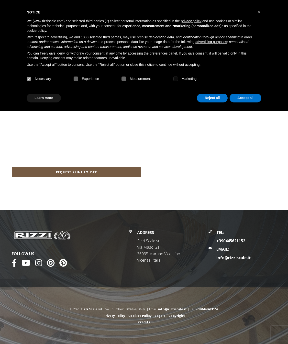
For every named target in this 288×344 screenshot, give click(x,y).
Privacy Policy (114, 315)
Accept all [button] (245, 98)
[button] (259, 12)
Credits (144, 322)
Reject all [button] (212, 98)
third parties (112, 37)
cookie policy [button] (36, 31)
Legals (160, 315)
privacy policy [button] (191, 21)
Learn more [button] (43, 98)
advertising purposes (211, 42)
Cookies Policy (140, 315)
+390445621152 (230, 241)
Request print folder (76, 172)
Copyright (176, 315)
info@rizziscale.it (233, 257)
